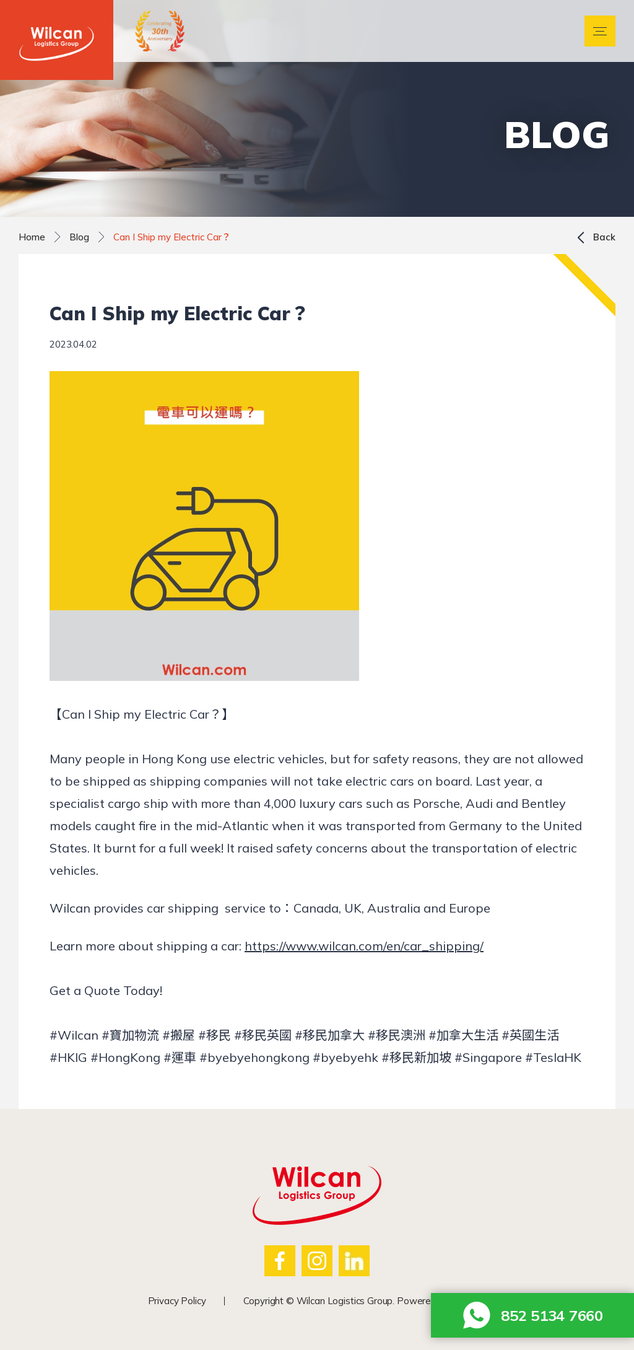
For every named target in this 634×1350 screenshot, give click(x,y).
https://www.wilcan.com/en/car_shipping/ (364, 945)
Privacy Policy (177, 1301)
